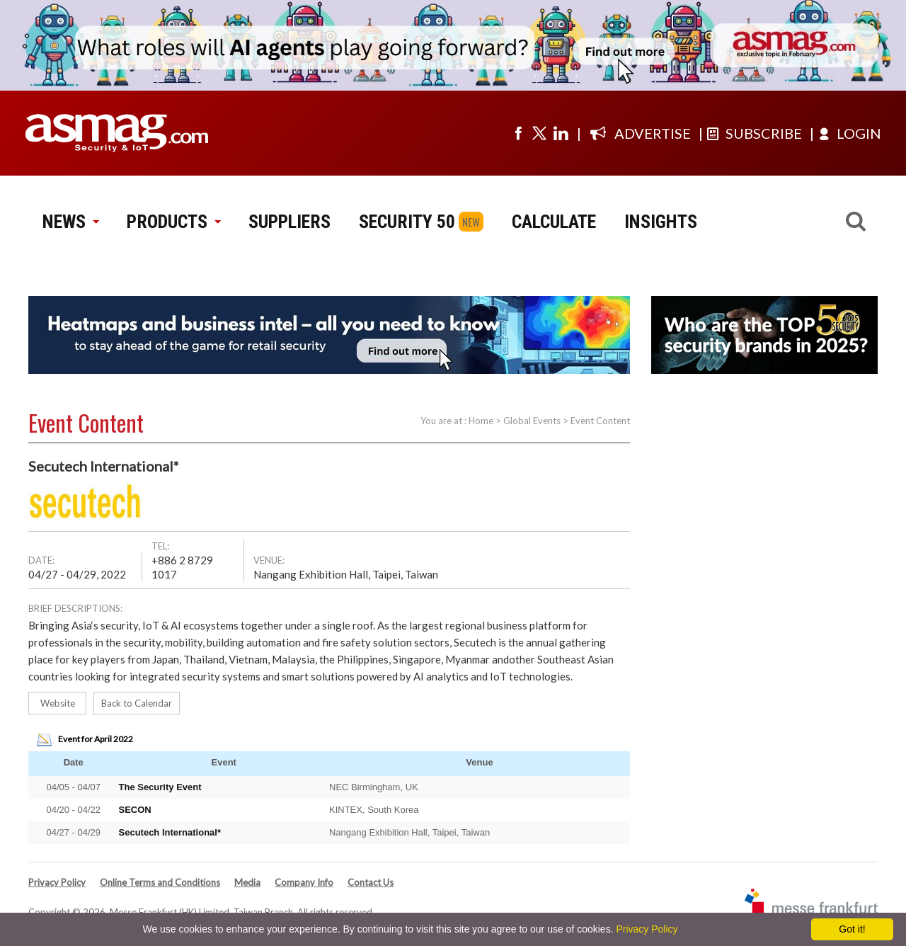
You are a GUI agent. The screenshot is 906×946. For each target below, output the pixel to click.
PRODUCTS (173, 221)
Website (57, 703)
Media (247, 882)
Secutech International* (170, 832)
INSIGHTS (660, 221)
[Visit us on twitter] (539, 133)
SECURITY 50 (407, 221)
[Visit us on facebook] (518, 133)
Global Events (532, 420)
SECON (135, 809)
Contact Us (371, 882)
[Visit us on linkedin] (560, 133)
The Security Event (160, 787)
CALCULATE (554, 221)
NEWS (70, 221)
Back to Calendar (136, 703)
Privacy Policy (57, 882)
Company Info (304, 882)
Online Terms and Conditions (160, 882)
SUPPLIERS (289, 221)
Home (481, 420)
